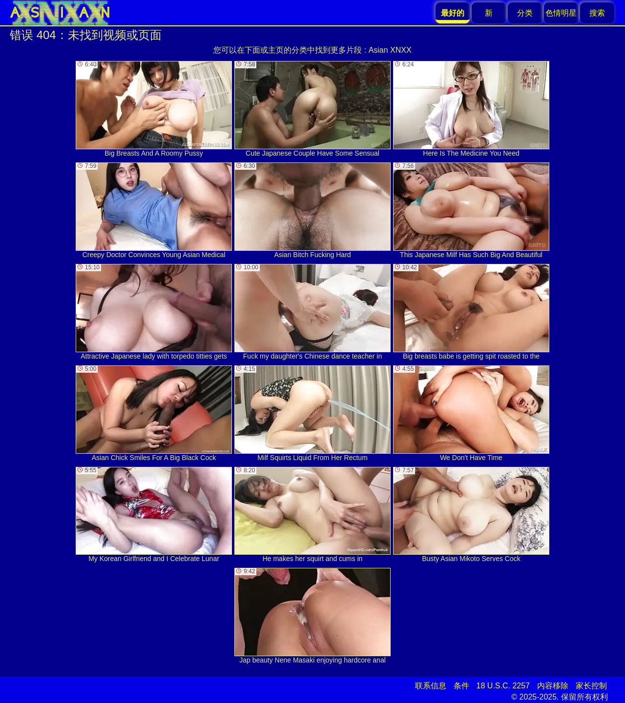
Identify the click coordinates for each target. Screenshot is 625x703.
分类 (525, 13)
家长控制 (591, 686)
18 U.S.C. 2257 (503, 686)
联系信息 (430, 686)
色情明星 (561, 13)
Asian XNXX (390, 50)
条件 (461, 686)
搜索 (597, 13)
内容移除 (552, 686)
